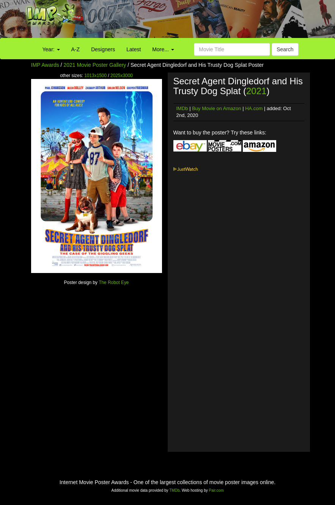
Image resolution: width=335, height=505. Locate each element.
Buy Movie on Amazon (216, 108)
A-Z (75, 49)
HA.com (254, 108)
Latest (133, 49)
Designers (103, 49)
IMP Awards (45, 65)
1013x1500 (95, 75)
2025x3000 (121, 75)
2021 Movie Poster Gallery (94, 65)
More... (163, 49)
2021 (256, 91)
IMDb (182, 108)
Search (285, 49)
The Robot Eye (114, 282)
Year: (51, 49)
